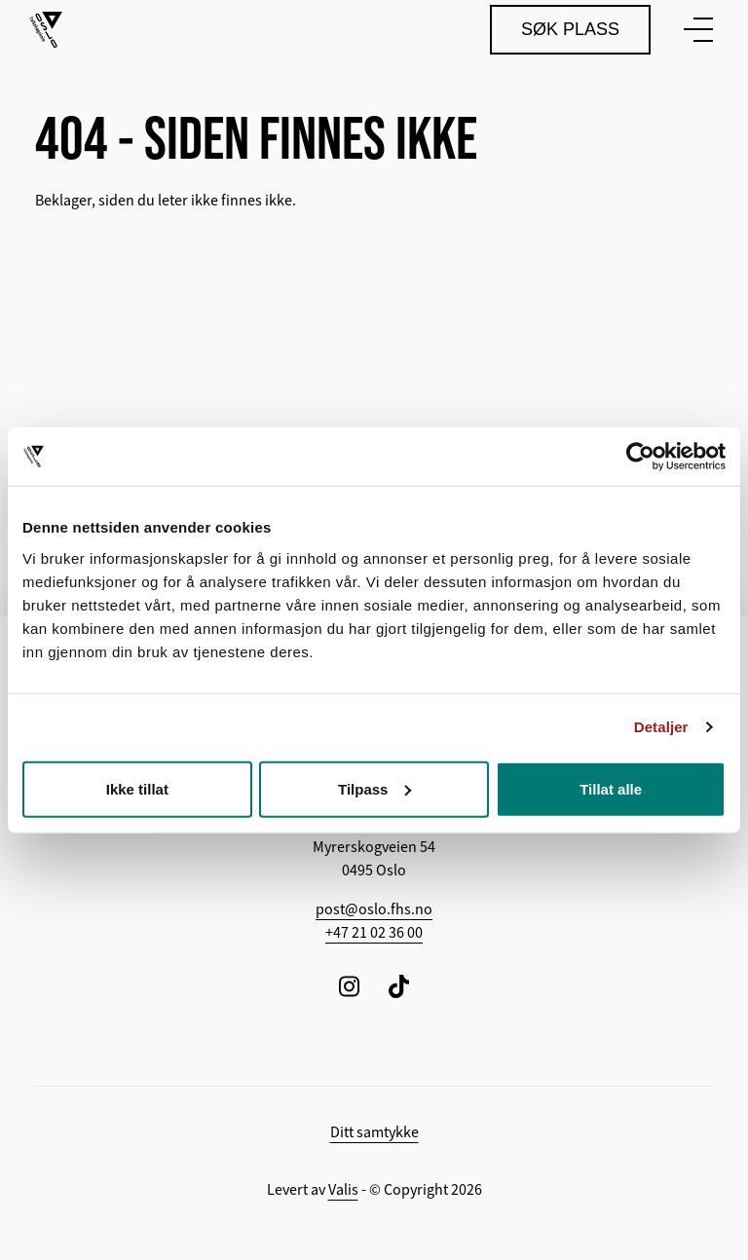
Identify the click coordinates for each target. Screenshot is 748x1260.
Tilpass (374, 788)
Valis (343, 1190)
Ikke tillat (137, 788)
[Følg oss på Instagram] (349, 986)
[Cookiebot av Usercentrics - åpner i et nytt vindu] (640, 456)
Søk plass (570, 29)
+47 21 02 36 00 (374, 933)
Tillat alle (611, 788)
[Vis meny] (694, 29)
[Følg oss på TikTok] (399, 986)
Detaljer (661, 727)
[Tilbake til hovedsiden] (45, 30)
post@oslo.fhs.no (374, 909)
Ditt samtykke (374, 1132)
